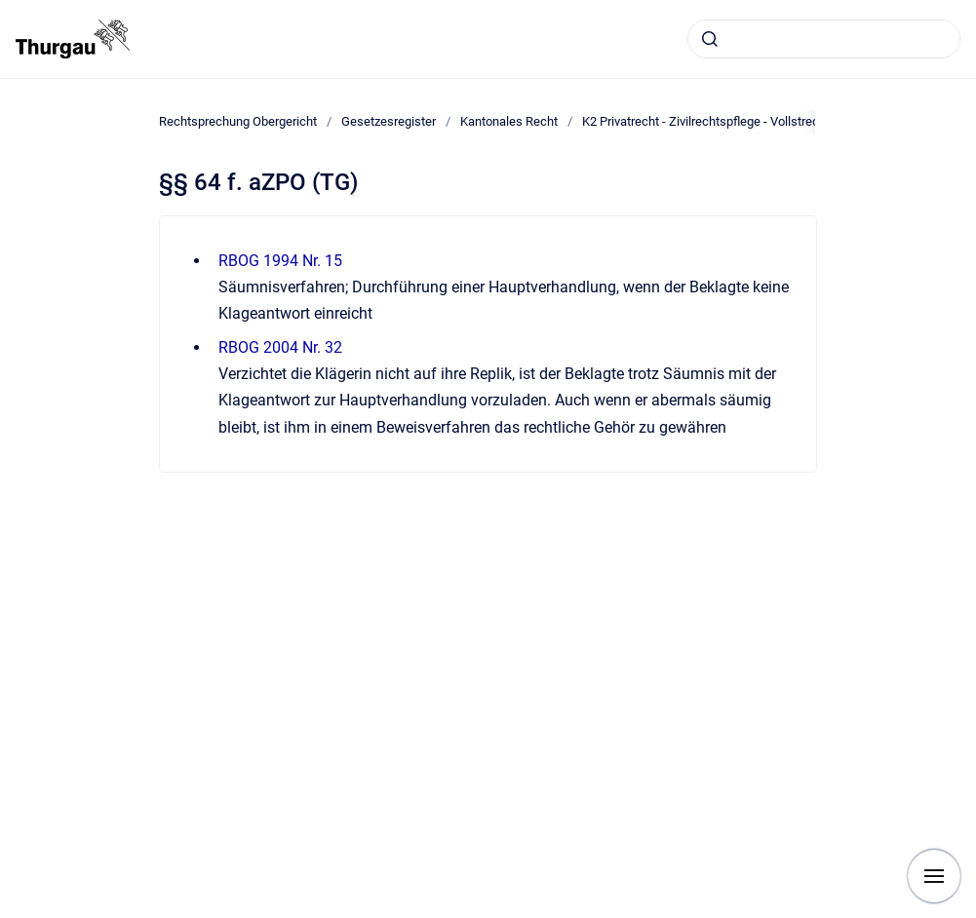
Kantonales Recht (509, 121)
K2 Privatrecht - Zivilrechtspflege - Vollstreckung (714, 121)
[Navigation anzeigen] (934, 876)
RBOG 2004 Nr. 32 (280, 347)
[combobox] (823, 38)
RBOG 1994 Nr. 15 (280, 260)
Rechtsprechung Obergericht (238, 121)
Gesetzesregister (388, 121)
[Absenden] (709, 39)
